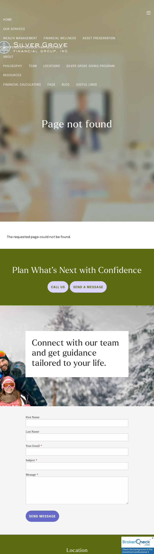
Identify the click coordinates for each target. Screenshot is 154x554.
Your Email (46, 445)
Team (33, 66)
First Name (33, 417)
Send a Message (88, 287)
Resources (12, 75)
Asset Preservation (99, 38)
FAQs (51, 84)
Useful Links (86, 84)
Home (7, 19)
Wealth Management (20, 38)
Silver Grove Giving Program (90, 66)
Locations (51, 66)
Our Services (14, 29)
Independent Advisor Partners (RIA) (33, 47)
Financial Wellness (60, 38)
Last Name (32, 431)
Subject (43, 460)
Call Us (58, 287)
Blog (66, 84)
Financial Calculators (22, 84)
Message (44, 474)
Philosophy (12, 66)
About (8, 57)
